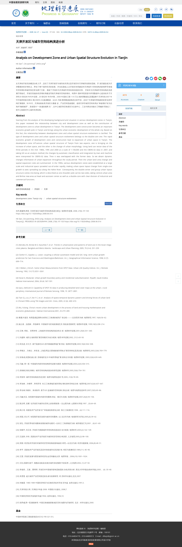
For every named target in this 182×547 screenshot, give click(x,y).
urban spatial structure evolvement (61, 198)
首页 (13, 23)
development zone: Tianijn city (29, 198)
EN (141, 10)
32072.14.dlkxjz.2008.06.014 (97, 32)
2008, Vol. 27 (34, 32)
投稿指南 (64, 23)
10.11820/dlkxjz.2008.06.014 (71, 32)
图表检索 (168, 16)
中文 (147, 10)
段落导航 (129, 108)
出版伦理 (119, 23)
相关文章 (153, 108)
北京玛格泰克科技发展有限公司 (91, 540)
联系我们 (137, 23)
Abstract (122, 118)
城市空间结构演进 (23, 189)
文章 (45, 2)
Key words (123, 125)
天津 (46, 189)
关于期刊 (29, 23)
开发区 (37, 189)
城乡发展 (19, 36)
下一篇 (81, 230)
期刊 (37, 2)
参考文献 (122, 133)
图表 (53, 2)
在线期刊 (82, 23)
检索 (61, 2)
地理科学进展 (21, 32)
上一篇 (47, 230)
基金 (120, 137)
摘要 (120, 114)
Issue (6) (45, 32)
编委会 (46, 23)
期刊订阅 (100, 23)
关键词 (121, 121)
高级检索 (156, 16)
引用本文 (122, 129)
